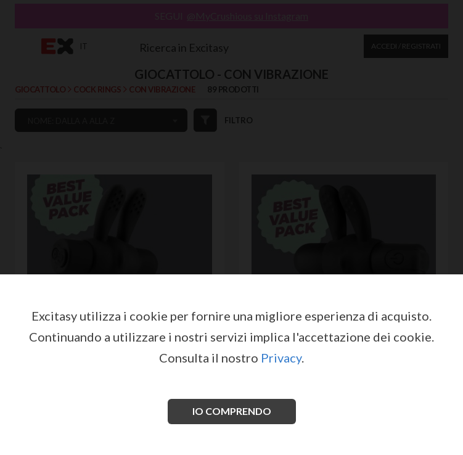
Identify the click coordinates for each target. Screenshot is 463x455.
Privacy (281, 357)
